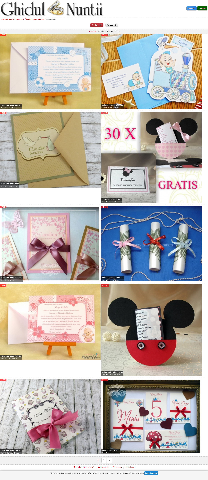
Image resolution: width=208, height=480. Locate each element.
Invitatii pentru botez (35, 19)
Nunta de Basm (113, 108)
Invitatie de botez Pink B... (11, 356)
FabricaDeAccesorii (114, 202)
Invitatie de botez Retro (10, 184)
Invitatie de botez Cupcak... (11, 450)
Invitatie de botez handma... (11, 278)
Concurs (117, 467)
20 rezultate (51, 19)
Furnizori (103, 467)
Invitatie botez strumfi (110, 450)
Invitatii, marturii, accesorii (12, 19)
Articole (130, 467)
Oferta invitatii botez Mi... (111, 199)
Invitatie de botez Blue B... (11, 105)
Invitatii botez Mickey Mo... (112, 372)
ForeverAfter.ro (12, 108)
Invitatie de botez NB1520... (112, 105)
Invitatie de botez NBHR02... (113, 278)
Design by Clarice (13, 186)
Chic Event (10, 280)
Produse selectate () (84, 467)
